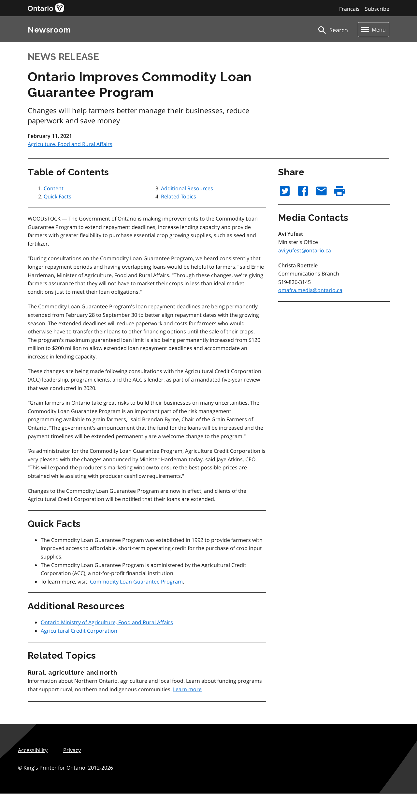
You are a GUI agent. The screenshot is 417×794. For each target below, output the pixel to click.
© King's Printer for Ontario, (65, 767)
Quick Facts (57, 196)
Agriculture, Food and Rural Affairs (70, 144)
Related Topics (178, 196)
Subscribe (377, 8)
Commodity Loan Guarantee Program (136, 581)
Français (349, 8)
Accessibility (33, 750)
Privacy (72, 750)
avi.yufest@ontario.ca (304, 250)
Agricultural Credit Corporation (79, 630)
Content (54, 188)
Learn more (187, 689)
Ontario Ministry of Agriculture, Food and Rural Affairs (107, 622)
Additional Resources (187, 188)
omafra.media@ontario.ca (310, 290)
